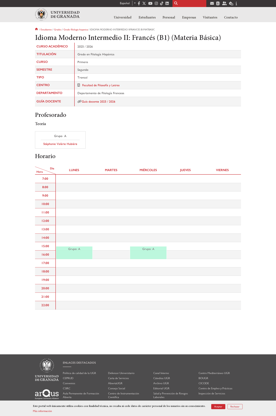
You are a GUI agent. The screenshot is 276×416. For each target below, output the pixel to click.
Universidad (122, 17)
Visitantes (210, 17)
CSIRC (66, 388)
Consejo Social (116, 388)
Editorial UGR (161, 388)
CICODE (204, 383)
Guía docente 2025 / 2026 (98, 101)
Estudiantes (147, 17)
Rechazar (235, 406)
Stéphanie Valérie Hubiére (60, 144)
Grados (57, 29)
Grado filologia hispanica (76, 29)
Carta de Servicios (118, 378)
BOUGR (203, 378)
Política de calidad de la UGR (79, 373)
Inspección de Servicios (212, 393)
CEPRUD (68, 378)
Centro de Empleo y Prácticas (215, 388)
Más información (42, 411)
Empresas (189, 17)
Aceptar (218, 406)
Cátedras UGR (161, 378)
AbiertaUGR (115, 383)
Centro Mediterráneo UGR (214, 373)
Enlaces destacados (79, 362)
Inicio (37, 29)
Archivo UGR (161, 383)
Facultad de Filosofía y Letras (101, 85)
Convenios (69, 383)
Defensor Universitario (121, 373)
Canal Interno (161, 373)
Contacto (231, 17)
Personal (168, 17)
